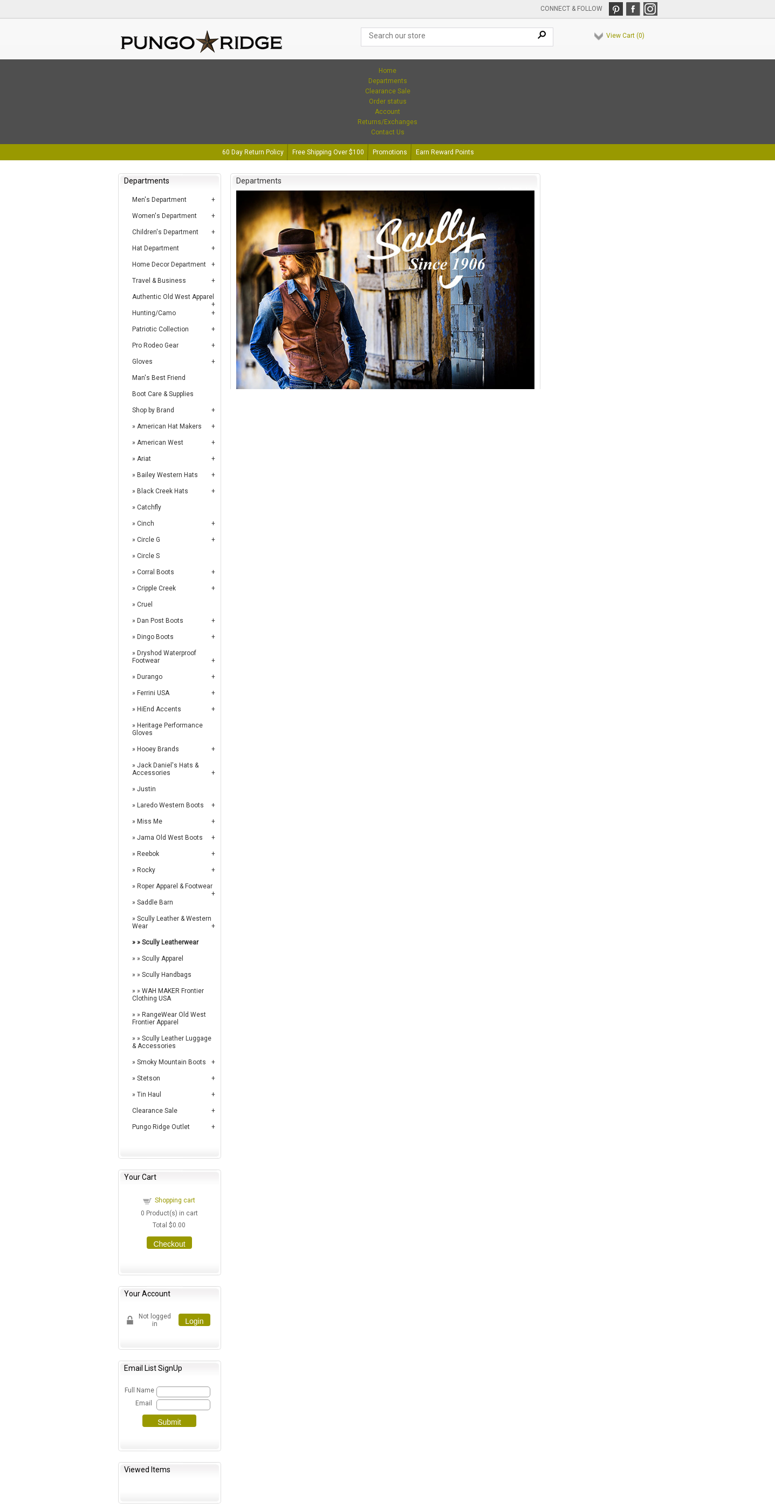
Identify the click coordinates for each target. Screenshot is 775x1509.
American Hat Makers (169, 426)
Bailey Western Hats (167, 475)
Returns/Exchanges (387, 122)
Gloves (142, 361)
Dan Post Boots (160, 620)
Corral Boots (155, 572)
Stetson (148, 1078)
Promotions (390, 152)
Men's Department (159, 199)
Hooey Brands (158, 749)
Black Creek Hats (162, 491)
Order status (388, 101)
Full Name (139, 1390)
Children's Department (165, 232)
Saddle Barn (155, 902)
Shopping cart (175, 1200)
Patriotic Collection (160, 329)
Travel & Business (159, 280)
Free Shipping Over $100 (328, 152)
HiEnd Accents (159, 709)
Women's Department (164, 216)
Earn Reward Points (445, 152)
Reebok (148, 854)
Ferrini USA (153, 693)
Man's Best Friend (159, 378)
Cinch (145, 523)
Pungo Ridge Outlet (161, 1127)
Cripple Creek (156, 588)
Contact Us (387, 132)
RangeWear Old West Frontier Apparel (169, 1018)
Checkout (169, 1244)
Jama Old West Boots (170, 837)
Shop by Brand (153, 410)
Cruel (145, 604)
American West (160, 442)
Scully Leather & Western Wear (171, 922)
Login (194, 1321)
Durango (149, 677)
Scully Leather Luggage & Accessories (171, 1042)
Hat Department (155, 248)
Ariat (144, 459)
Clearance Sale (387, 91)
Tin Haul (149, 1094)
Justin (146, 789)
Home (387, 70)
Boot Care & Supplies (163, 394)
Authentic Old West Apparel (173, 297)
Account (387, 111)
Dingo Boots (155, 637)
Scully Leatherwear (170, 942)
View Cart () (625, 35)
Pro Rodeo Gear (155, 345)
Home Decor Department (169, 264)
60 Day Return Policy (253, 152)
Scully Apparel (162, 958)
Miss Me (149, 821)
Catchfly (149, 507)
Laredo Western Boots (170, 805)
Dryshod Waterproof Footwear (164, 656)
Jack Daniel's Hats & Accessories (165, 769)
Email (143, 1403)
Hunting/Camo (154, 313)
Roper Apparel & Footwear (174, 886)
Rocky (146, 870)
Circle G (148, 539)
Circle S (148, 556)
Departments (387, 81)
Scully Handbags (166, 974)
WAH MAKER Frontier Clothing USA (168, 994)
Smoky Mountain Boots (171, 1062)
